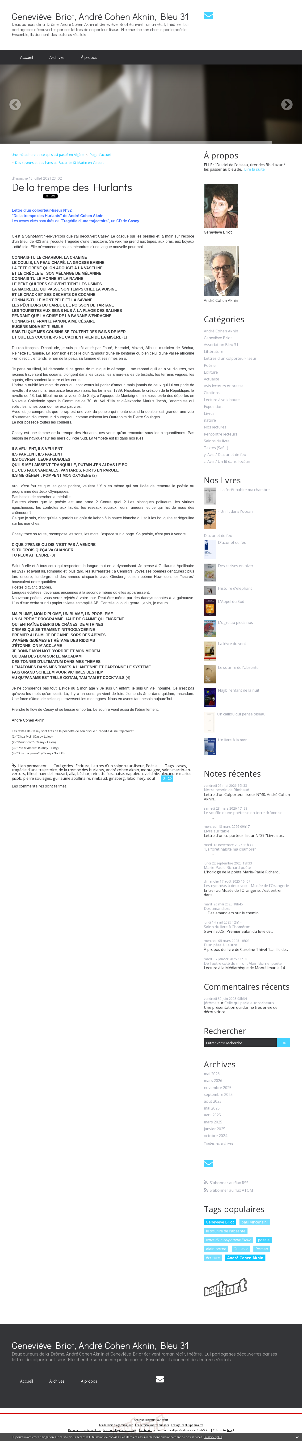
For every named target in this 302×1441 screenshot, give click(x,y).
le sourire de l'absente (225, 1231)
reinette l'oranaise (107, 773)
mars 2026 (213, 1080)
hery (141, 778)
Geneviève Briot (218, 338)
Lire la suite (254, 169)
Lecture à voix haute (222, 400)
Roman (262, 1248)
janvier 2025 (214, 1129)
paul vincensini (254, 1222)
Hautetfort (161, 1419)
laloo (131, 778)
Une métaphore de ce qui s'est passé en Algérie (48, 154)
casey (181, 765)
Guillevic (241, 1248)
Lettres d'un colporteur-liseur (117, 765)
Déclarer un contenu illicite (84, 1430)
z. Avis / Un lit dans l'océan (227, 461)
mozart (61, 773)
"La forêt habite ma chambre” (230, 849)
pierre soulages (37, 778)
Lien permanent (29, 765)
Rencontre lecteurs (220, 434)
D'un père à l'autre (220, 945)
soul (151, 778)
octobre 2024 (215, 1136)
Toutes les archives (218, 1144)
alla (72, 773)
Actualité (211, 379)
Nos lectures (215, 427)
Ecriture (82, 765)
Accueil (26, 57)
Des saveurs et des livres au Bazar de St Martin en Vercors (59, 162)
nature (210, 420)
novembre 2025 (217, 1088)
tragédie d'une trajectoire (34, 769)
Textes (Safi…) (216, 448)
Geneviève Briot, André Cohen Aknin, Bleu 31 (100, 16)
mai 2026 (212, 1074)
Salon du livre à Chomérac (227, 926)
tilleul (32, 773)
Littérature (213, 351)
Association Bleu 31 (221, 345)
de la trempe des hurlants (81, 769)
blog (229, 1430)
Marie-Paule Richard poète (227, 867)
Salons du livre (217, 441)
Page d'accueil (100, 154)
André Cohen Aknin (221, 331)
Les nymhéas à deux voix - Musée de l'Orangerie (246, 885)
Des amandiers (217, 908)
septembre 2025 (218, 1094)
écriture (213, 1257)
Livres (209, 413)
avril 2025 (212, 1115)
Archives (56, 57)
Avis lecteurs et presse (223, 386)
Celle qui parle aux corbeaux (249, 1002)
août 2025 (213, 1101)
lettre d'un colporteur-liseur (228, 1240)
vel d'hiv (152, 773)
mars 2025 (213, 1122)
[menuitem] (26, 57)
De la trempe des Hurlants (72, 187)
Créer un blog (142, 1419)
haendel (45, 773)
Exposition (213, 406)
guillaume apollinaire (71, 778)
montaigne (150, 769)
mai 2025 (212, 1108)
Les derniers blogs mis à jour (116, 1425)
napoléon (134, 773)
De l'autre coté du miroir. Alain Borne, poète (243, 963)
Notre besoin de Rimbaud (226, 789)
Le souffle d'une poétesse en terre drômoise (243, 812)
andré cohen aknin (122, 769)
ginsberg (117, 778)
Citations (212, 393)
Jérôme (210, 1002)
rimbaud (99, 778)
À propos (89, 57)
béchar (83, 773)
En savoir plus (213, 1437)
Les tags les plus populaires (187, 1425)
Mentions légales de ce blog (119, 1430)
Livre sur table (216, 831)
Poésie (152, 765)
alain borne (216, 1248)
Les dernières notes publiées (152, 1425)
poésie (264, 1240)
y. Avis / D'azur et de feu (225, 454)
